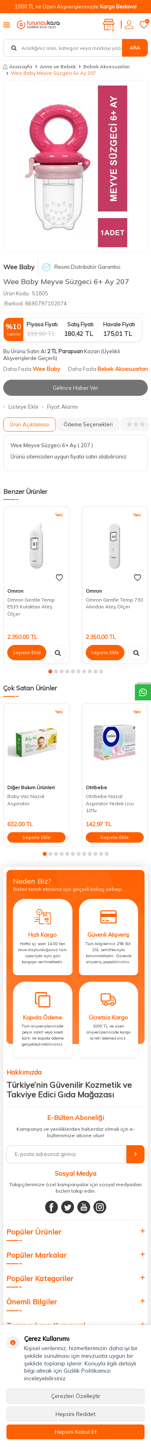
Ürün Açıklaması (30, 424)
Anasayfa (17, 66)
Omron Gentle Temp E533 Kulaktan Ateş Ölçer (31, 607)
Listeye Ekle (21, 406)
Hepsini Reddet (75, 1414)
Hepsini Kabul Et (76, 1431)
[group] (75, 166)
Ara (135, 48)
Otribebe (96, 787)
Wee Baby (19, 267)
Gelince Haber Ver (75, 388)
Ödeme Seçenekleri (88, 424)
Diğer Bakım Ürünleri (31, 787)
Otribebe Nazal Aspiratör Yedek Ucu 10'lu (110, 803)
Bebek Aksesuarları (106, 66)
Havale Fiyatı (119, 324)
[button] (50, 671)
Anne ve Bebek (58, 66)
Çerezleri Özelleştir (75, 1396)
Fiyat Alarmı (60, 406)
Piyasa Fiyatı (42, 324)
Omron (15, 591)
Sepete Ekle (26, 652)
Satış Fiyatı (80, 324)
